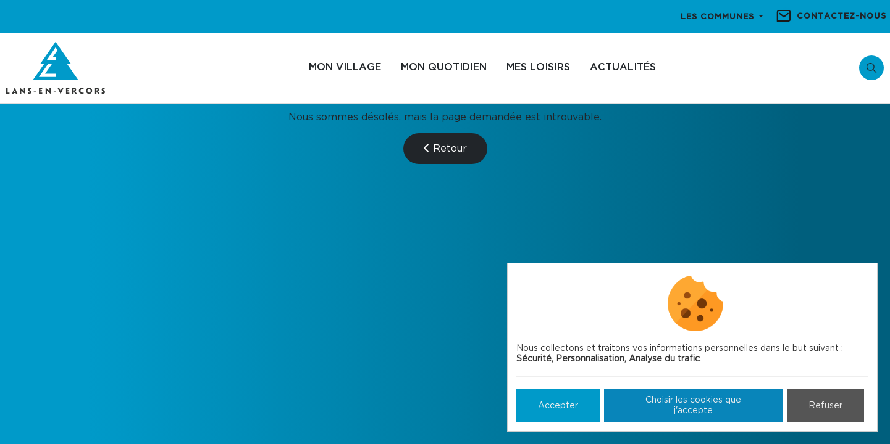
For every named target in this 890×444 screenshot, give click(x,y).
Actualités (623, 67)
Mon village (345, 67)
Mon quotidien (444, 67)
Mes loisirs (538, 67)
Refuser (825, 405)
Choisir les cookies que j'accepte (693, 405)
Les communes (719, 17)
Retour (445, 148)
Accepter (558, 405)
